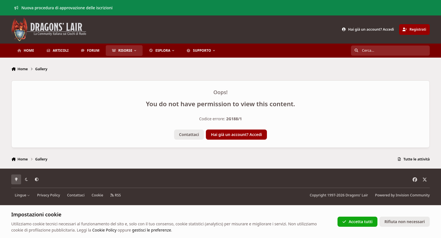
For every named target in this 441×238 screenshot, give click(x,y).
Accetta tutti (357, 221)
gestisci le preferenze (151, 230)
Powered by (402, 195)
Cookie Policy (104, 230)
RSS (115, 195)
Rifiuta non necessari (404, 221)
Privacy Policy (48, 195)
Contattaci (189, 134)
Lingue (22, 195)
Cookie (97, 195)
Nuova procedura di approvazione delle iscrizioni (63, 7)
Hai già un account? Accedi (236, 134)
